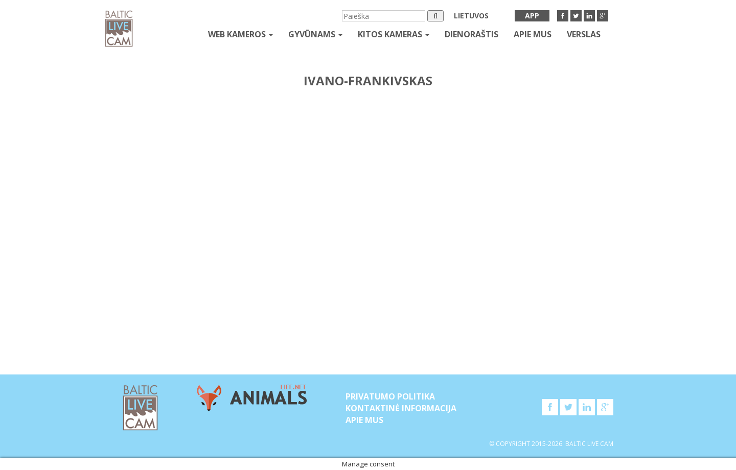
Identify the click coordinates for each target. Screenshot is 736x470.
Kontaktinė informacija (401, 408)
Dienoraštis (471, 34)
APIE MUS (532, 34)
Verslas (584, 34)
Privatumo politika (390, 396)
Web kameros (240, 34)
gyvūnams (315, 34)
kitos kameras (393, 34)
